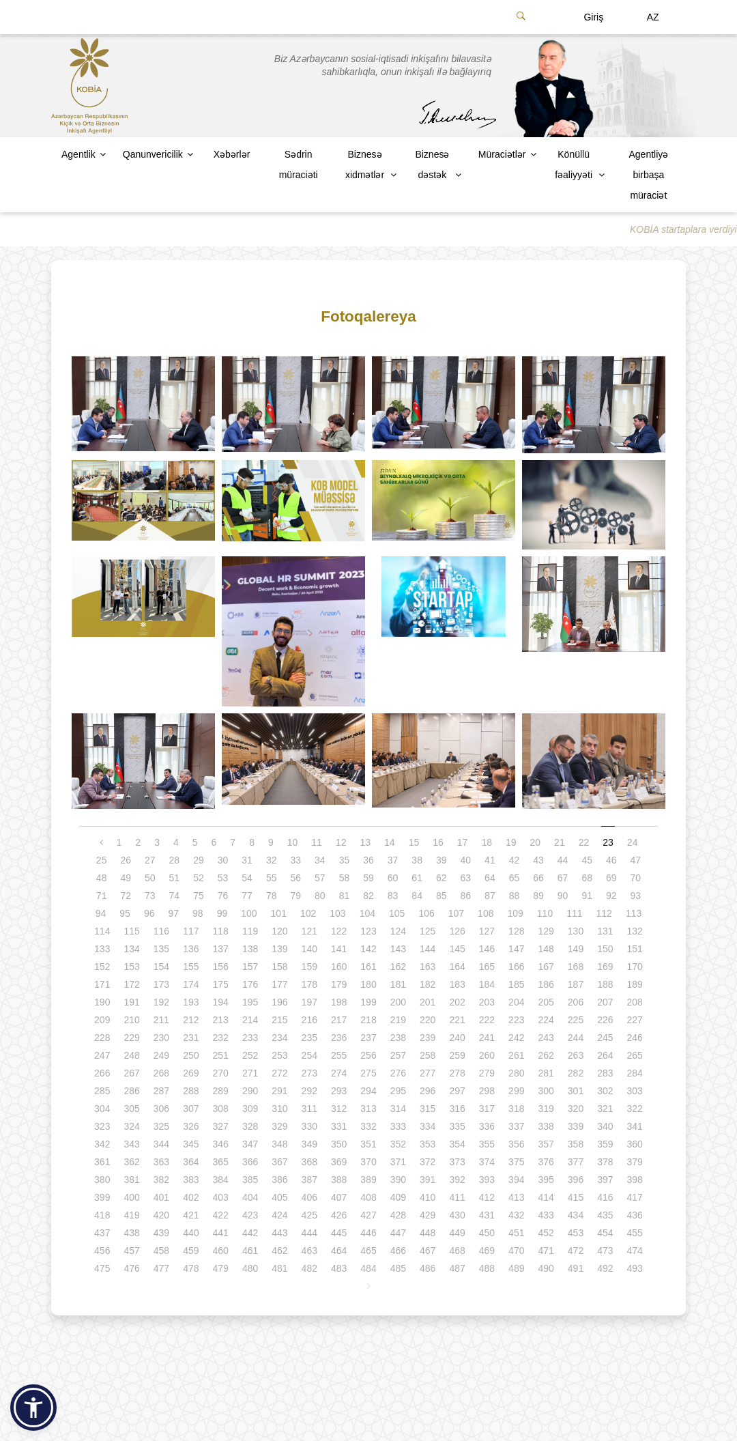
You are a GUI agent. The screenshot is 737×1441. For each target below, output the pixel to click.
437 (102, 1232)
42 (514, 860)
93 (636, 895)
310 (279, 1108)
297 (457, 1090)
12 (341, 842)
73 (150, 895)
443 (279, 1232)
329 (279, 1126)
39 (441, 860)
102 (308, 913)
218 (368, 1019)
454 (605, 1232)
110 (545, 913)
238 (398, 1037)
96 (149, 913)
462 (279, 1250)
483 (339, 1268)
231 (191, 1037)
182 (427, 984)
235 (309, 1037)
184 (487, 984)
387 (309, 1179)
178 (309, 984)
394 (516, 1179)
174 (191, 984)
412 (487, 1197)
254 (309, 1055)
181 (398, 984)
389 (368, 1179)
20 (535, 842)
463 (309, 1250)
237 (368, 1037)
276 (398, 1073)
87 (490, 895)
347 (250, 1144)
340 (605, 1126)
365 (221, 1161)
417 (635, 1197)
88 (514, 895)
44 (563, 860)
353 (427, 1144)
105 (397, 913)
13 (365, 842)
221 (457, 1019)
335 (457, 1126)
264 (605, 1055)
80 (320, 895)
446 (368, 1232)
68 (586, 877)
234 (279, 1037)
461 (250, 1250)
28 (174, 860)
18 (486, 842)
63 (466, 877)
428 (398, 1215)
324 (131, 1126)
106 (426, 913)
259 (457, 1055)
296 (427, 1090)
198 (339, 1002)
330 (309, 1126)
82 (368, 895)
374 (487, 1161)
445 (339, 1232)
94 (101, 913)
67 (563, 877)
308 (221, 1108)
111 (574, 913)
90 (563, 895)
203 (487, 1002)
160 (339, 966)
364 (191, 1161)
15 (414, 842)
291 (279, 1090)
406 (309, 1197)
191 (131, 1002)
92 (611, 895)
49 (125, 877)
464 (339, 1250)
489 (516, 1268)
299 (516, 1090)
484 (368, 1268)
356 (516, 1144)
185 (516, 984)
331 (339, 1126)
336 (487, 1126)
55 (271, 877)
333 (398, 1126)
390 (398, 1179)
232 (221, 1037)
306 (161, 1108)
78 (271, 895)
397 (605, 1179)
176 (250, 984)
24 (632, 842)
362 (131, 1161)
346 (221, 1144)
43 (538, 860)
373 (457, 1161)
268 (161, 1073)
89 (538, 895)
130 (575, 931)
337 (516, 1126)
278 (457, 1073)
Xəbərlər (232, 154)
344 (161, 1144)
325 (161, 1126)
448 (427, 1232)
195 (250, 1002)
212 (191, 1019)
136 (191, 948)
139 (279, 948)
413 (516, 1197)
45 (586, 860)
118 (221, 931)
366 (250, 1161)
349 (309, 1144)
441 (221, 1232)
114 (102, 931)
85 (441, 895)
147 (516, 948)
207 (605, 1002)
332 (368, 1126)
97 (173, 913)
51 (174, 877)
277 (427, 1073)
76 (223, 895)
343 (131, 1144)
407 (339, 1197)
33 (295, 860)
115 (131, 931)
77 (247, 895)
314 (398, 1108)
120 (279, 931)
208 (635, 1002)
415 (575, 1197)
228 (102, 1037)
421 (191, 1215)
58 (344, 877)
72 (125, 895)
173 (161, 984)
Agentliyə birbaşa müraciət (648, 175)
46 (611, 860)
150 (605, 948)
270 (221, 1073)
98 (197, 913)
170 (635, 966)
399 (102, 1197)
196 (279, 1002)
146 (487, 948)
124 (398, 931)
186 (545, 984)
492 (605, 1268)
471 (545, 1250)
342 (102, 1144)
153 (131, 966)
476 (131, 1268)
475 (102, 1268)
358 (575, 1144)
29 (198, 860)
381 (131, 1179)
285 (102, 1090)
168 (575, 966)
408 (368, 1197)
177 (279, 984)
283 (605, 1073)
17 (462, 842)
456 (102, 1250)
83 (393, 895)
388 (339, 1179)
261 (516, 1055)
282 (575, 1073)
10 (292, 842)
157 (250, 966)
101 (279, 913)
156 (221, 966)
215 (279, 1019)
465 (368, 1250)
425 (309, 1215)
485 (398, 1268)
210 (131, 1019)
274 (339, 1073)
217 (339, 1019)
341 (635, 1126)
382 (161, 1179)
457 (131, 1250)
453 (575, 1232)
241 (487, 1037)
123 (368, 931)
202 (457, 1002)
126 (457, 931)
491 (575, 1268)
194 (221, 1002)
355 (487, 1144)
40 (466, 860)
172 (131, 984)
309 (250, 1108)
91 (586, 895)
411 (457, 1197)
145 (457, 948)
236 (339, 1037)
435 (605, 1215)
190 (102, 1002)
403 (221, 1197)
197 (309, 1002)
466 (398, 1250)
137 (221, 948)
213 (221, 1019)
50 (150, 877)
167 (545, 966)
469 (487, 1250)
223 (516, 1019)
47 (636, 860)
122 (339, 931)
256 (368, 1055)
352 (398, 1144)
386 (279, 1179)
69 (611, 877)
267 (131, 1073)
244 (575, 1037)
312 (339, 1108)
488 (487, 1268)
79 (295, 895)
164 (457, 966)
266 (102, 1073)
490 (545, 1268)
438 (131, 1232)
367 (279, 1161)
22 (584, 842)
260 (487, 1055)
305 (131, 1108)
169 (605, 966)
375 (516, 1161)
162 (398, 966)
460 (221, 1250)
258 (427, 1055)
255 (339, 1055)
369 (339, 1161)
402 (191, 1197)
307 (191, 1108)
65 (514, 877)
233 (250, 1037)
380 (102, 1179)
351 (368, 1144)
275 (368, 1073)
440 (191, 1232)
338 (545, 1126)
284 (635, 1073)
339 (575, 1126)
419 (131, 1215)
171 (102, 984)
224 (545, 1019)
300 (545, 1090)
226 (605, 1019)
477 (161, 1268)
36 (368, 860)
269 (191, 1073)
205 (545, 1002)
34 (320, 860)
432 (516, 1215)
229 (131, 1037)
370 (368, 1161)
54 (247, 877)
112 (604, 913)
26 (125, 860)
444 (309, 1232)
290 (250, 1090)
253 (279, 1055)
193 (191, 1002)
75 (198, 895)
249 (161, 1055)
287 (161, 1090)
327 (221, 1126)
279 (487, 1073)
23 (608, 842)
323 (102, 1126)
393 (487, 1179)
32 (271, 860)
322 (635, 1108)
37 (393, 860)
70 (636, 877)
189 (635, 984)
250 (191, 1055)
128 (516, 931)
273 (309, 1073)
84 (416, 895)
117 (191, 931)
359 (605, 1144)
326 (191, 1126)
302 (605, 1090)
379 (635, 1161)
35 (344, 860)
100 (249, 913)
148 (545, 948)
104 (367, 913)
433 (545, 1215)
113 (633, 913)
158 (279, 966)
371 (398, 1161)
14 (389, 842)
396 (575, 1179)
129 (545, 931)
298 (487, 1090)
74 (174, 895)
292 (309, 1090)
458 (161, 1250)
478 (191, 1268)
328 (250, 1126)
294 (368, 1090)
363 (161, 1161)
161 (368, 966)
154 (161, 966)
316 (457, 1108)
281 (545, 1073)
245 (605, 1037)
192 (161, 1002)
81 (344, 895)
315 (427, 1108)
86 (466, 895)
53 (223, 877)
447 (398, 1232)
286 (131, 1090)
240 (457, 1037)
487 (457, 1268)
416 (605, 1197)
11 (316, 842)
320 (575, 1108)
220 (427, 1019)
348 (279, 1144)
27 (150, 860)
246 (635, 1037)
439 (161, 1232)
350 (339, 1144)
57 (320, 877)
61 (416, 877)
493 (635, 1268)
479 (221, 1268)
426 (339, 1215)
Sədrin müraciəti (298, 164)
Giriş (593, 17)
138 (250, 948)
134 (131, 948)
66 (538, 877)
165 (487, 966)
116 (161, 931)
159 (309, 966)
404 (250, 1197)
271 (250, 1073)
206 (575, 1002)
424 (279, 1215)
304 (102, 1108)
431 (487, 1215)
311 (309, 1108)
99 (222, 913)
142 (368, 948)
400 (131, 1197)
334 (427, 1126)
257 (398, 1055)
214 (250, 1019)
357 (545, 1144)
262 (545, 1055)
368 (309, 1161)
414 (545, 1197)
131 (605, 931)
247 (102, 1055)
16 (438, 842)
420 (161, 1215)
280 (516, 1073)
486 (427, 1268)
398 (635, 1179)
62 (441, 877)
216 (309, 1019)
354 (457, 1144)
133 (102, 948)
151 (635, 948)
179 (339, 984)
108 (485, 913)
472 (575, 1250)
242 (516, 1037)
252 (250, 1055)
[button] (33, 1407)
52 (198, 877)
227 (635, 1019)
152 (102, 966)
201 (427, 1002)
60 (393, 877)
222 (487, 1019)
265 (635, 1055)
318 (516, 1108)
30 (223, 860)
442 (250, 1232)
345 (191, 1144)
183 (457, 984)
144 (427, 948)
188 (605, 984)
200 (398, 1002)
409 (398, 1197)
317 (487, 1108)
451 (516, 1232)
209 (102, 1019)
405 (279, 1197)
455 (635, 1232)
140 (309, 948)
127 (487, 931)
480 (250, 1268)
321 (605, 1108)
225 (575, 1019)
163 (427, 966)
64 (490, 877)
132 (635, 931)
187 (575, 984)
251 (221, 1055)
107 (456, 913)
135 (161, 948)
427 (368, 1215)
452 (545, 1232)
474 (635, 1250)
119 (250, 931)
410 (427, 1197)
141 (339, 948)
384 (221, 1179)
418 (102, 1215)
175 (221, 984)
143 (398, 948)
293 (339, 1090)
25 (101, 860)
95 (124, 913)
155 (191, 966)
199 (368, 1002)
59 (368, 877)
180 (368, 984)
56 (295, 877)
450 (487, 1232)
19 (511, 842)
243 (545, 1037)
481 (279, 1268)
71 (101, 895)
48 (101, 877)
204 (516, 1002)
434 (575, 1215)
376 (545, 1161)
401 (161, 1197)
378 (605, 1161)
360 (635, 1144)
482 (309, 1268)
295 (398, 1090)
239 (427, 1037)
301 (575, 1090)
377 (575, 1161)
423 (250, 1215)
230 (161, 1037)
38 (416, 860)
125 (427, 931)
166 (516, 966)
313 (368, 1108)
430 (457, 1215)
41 (490, 860)
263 (575, 1055)
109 (515, 913)
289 (221, 1090)
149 (575, 948)
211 (161, 1019)
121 (309, 931)
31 (247, 860)
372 (427, 1161)
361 (102, 1161)
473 (605, 1250)
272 (279, 1073)
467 (427, 1250)
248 (131, 1055)
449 (457, 1232)
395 (545, 1179)
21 (559, 842)
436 (635, 1215)
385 (250, 1179)
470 (516, 1250)
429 (427, 1215)
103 (337, 913)
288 (191, 1090)
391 (427, 1179)
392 (457, 1179)
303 (635, 1090)
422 (221, 1215)
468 (457, 1250)
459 (191, 1250)
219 (398, 1019)
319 (545, 1108)
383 (191, 1179)
